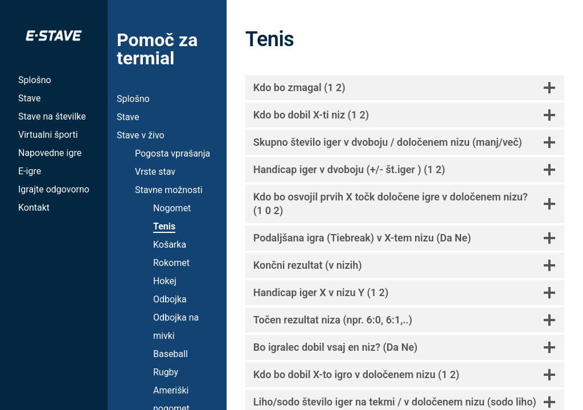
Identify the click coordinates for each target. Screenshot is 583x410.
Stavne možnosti (169, 189)
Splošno (34, 80)
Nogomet (172, 208)
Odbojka (170, 299)
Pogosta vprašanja (172, 153)
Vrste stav (155, 171)
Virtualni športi (48, 134)
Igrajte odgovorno (53, 189)
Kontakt (34, 207)
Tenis (164, 226)
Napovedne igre (49, 152)
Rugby (165, 372)
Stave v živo (141, 135)
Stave (29, 98)
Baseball (170, 353)
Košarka (169, 244)
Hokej (164, 281)
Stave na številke (52, 116)
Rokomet (171, 262)
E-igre (29, 171)
